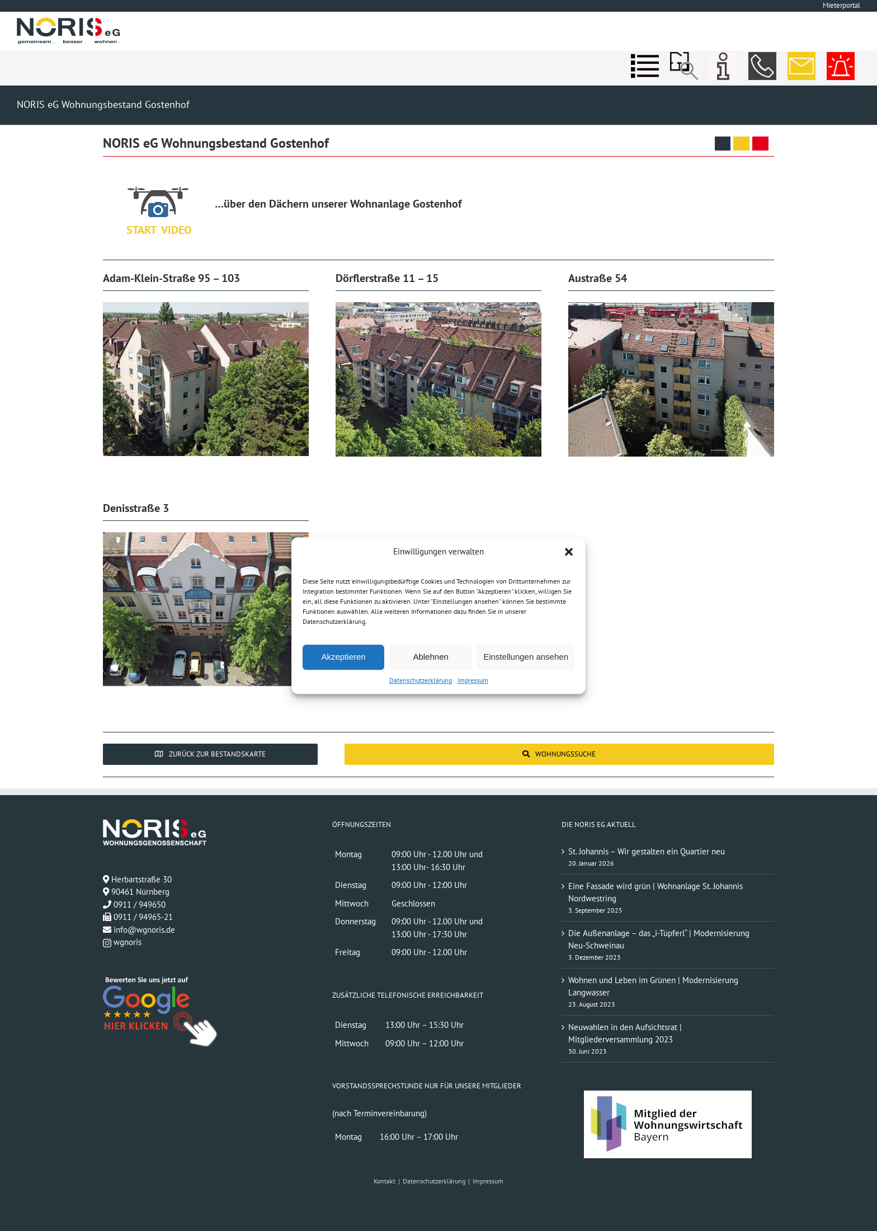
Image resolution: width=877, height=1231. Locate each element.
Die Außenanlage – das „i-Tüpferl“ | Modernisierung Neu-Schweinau (658, 939)
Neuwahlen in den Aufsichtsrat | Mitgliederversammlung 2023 (625, 1033)
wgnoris (122, 942)
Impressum (473, 680)
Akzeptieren (343, 656)
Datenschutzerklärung (420, 680)
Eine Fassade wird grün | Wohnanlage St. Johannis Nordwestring (655, 892)
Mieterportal (841, 5)
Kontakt (384, 1181)
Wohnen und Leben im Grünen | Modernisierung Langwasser (653, 986)
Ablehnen (430, 656)
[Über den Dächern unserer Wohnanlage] (158, 201)
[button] (568, 552)
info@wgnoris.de (144, 929)
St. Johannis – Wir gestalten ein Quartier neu (646, 851)
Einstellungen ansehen (525, 656)
